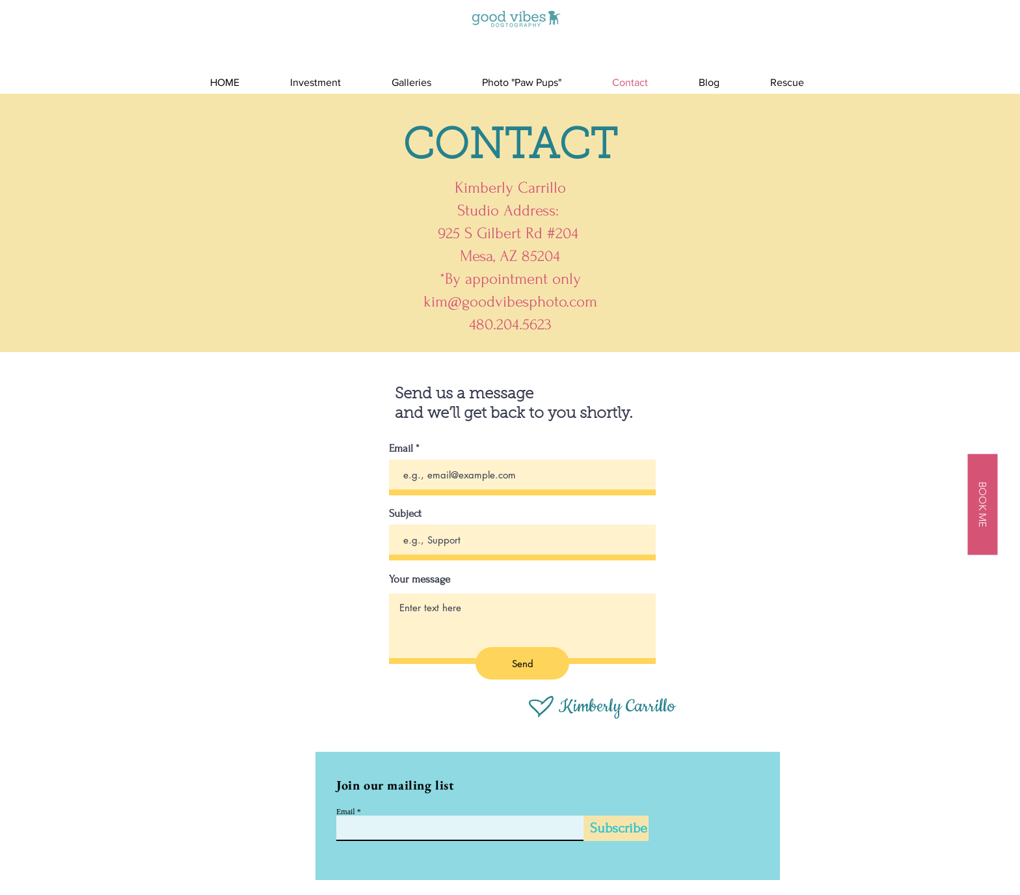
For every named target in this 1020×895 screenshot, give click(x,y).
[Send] (522, 663)
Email (401, 448)
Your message (419, 579)
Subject (405, 513)
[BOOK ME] (982, 504)
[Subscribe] (616, 828)
